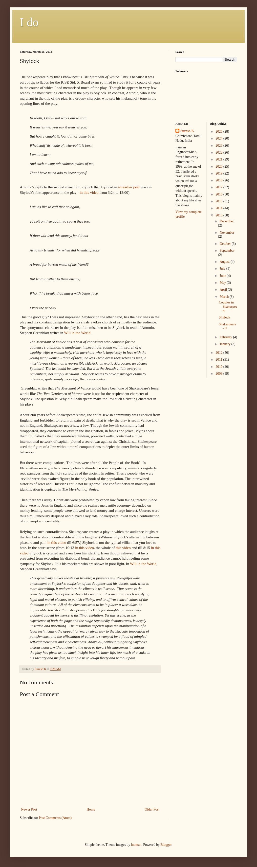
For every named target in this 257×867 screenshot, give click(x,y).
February (226, 337)
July (223, 268)
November (227, 232)
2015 (219, 201)
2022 (219, 152)
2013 (219, 215)
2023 (219, 145)
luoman (136, 845)
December (227, 221)
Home (91, 809)
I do (29, 22)
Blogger (165, 845)
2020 (219, 166)
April (224, 289)
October (226, 244)
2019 (219, 173)
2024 (219, 138)
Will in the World (77, 333)
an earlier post (129, 187)
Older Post (152, 809)
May (223, 282)
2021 (219, 159)
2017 (219, 187)
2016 (219, 194)
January (225, 344)
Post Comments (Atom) (55, 818)
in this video (89, 192)
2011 (219, 359)
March (225, 297)
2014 (219, 208)
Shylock (224, 317)
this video (123, 548)
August (225, 262)
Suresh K (187, 131)
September (227, 250)
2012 (219, 352)
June (223, 276)
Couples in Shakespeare (228, 307)
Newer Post (29, 809)
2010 (219, 367)
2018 (219, 180)
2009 (219, 373)
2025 (219, 131)
